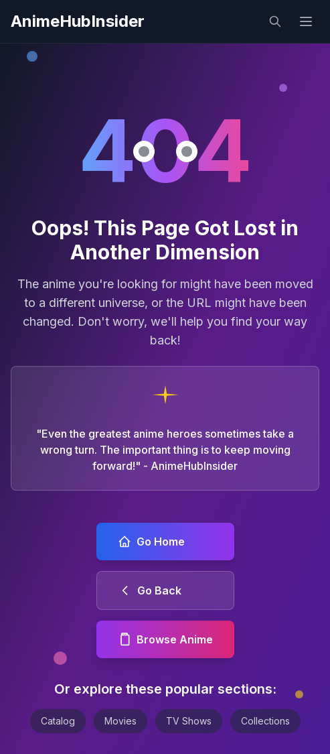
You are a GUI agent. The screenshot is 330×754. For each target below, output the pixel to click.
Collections (265, 721)
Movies (120, 721)
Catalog (58, 721)
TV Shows (189, 721)
